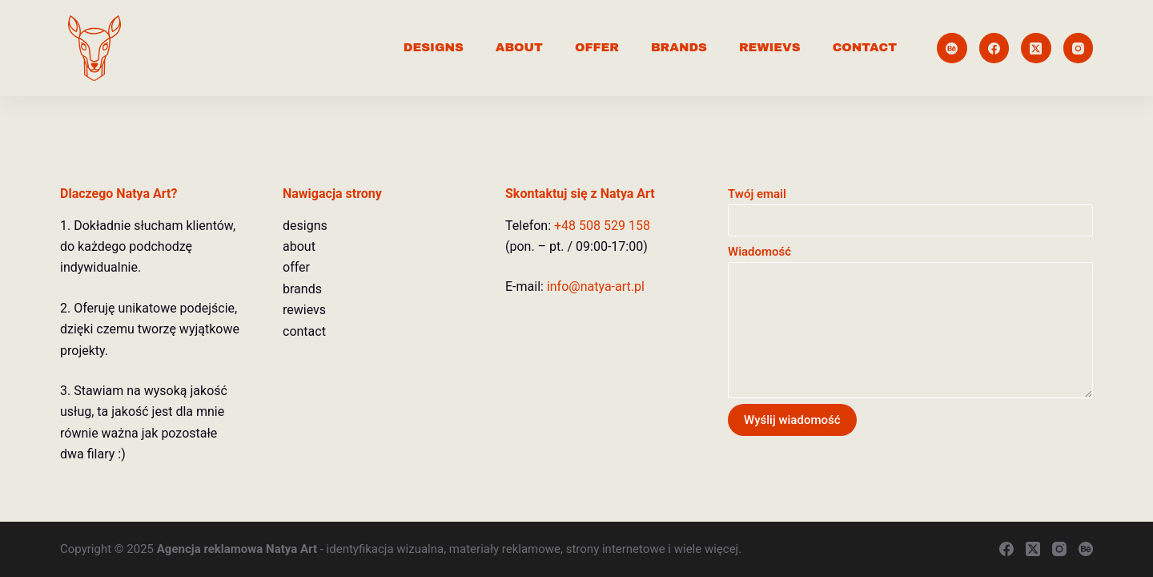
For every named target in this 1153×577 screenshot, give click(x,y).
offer (296, 267)
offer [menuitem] (597, 47)
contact (304, 331)
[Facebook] (994, 48)
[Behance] (952, 48)
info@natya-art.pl (596, 286)
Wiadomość (910, 321)
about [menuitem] (519, 47)
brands (302, 289)
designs (305, 225)
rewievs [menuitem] (770, 47)
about (299, 246)
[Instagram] (1078, 48)
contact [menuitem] (865, 47)
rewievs (304, 309)
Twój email (910, 207)
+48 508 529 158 (602, 225)
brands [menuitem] (679, 47)
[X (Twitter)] (1036, 48)
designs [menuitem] (434, 47)
